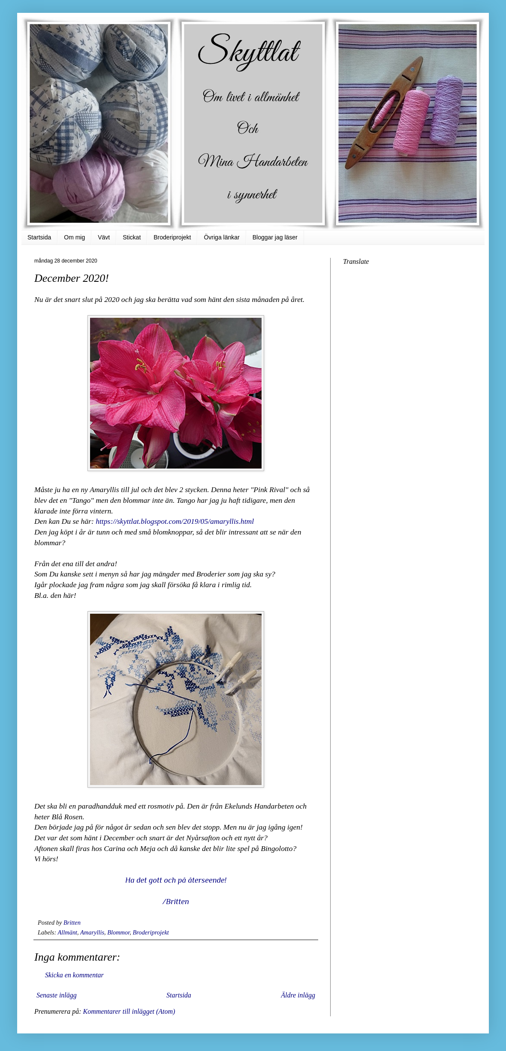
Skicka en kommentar (74, 975)
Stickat (132, 237)
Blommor (118, 932)
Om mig (74, 237)
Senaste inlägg (56, 995)
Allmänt (68, 932)
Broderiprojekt (172, 237)
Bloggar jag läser (275, 237)
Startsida (39, 237)
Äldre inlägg (298, 995)
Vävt (104, 237)
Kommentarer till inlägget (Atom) (129, 1011)
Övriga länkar (221, 237)
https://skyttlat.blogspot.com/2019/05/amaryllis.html (175, 521)
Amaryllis (92, 932)
